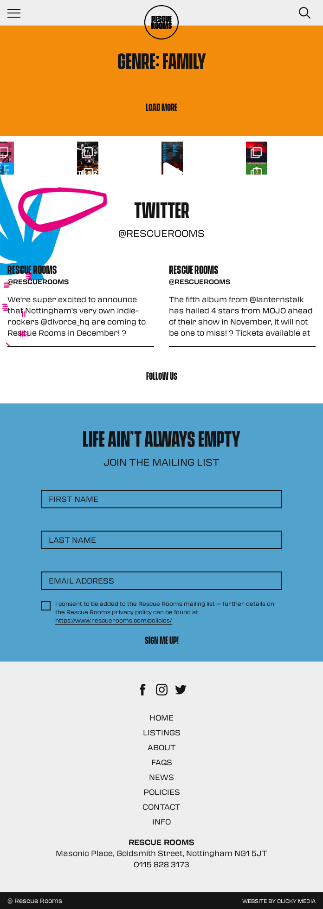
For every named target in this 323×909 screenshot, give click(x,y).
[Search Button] (304, 13)
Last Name (72, 539)
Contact (161, 806)
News (161, 777)
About (162, 747)
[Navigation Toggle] (18, 13)
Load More (161, 106)
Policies (161, 791)
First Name (73, 498)
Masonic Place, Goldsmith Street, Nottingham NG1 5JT (161, 853)
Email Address (81, 580)
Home (161, 717)
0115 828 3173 (161, 864)
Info (161, 821)
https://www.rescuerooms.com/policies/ (113, 620)
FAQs (161, 762)
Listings (162, 732)
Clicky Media (296, 900)
